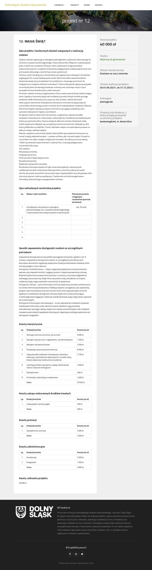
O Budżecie (59, 5)
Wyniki (87, 5)
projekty (75, 5)
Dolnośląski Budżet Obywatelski (26, 4)
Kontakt (99, 5)
